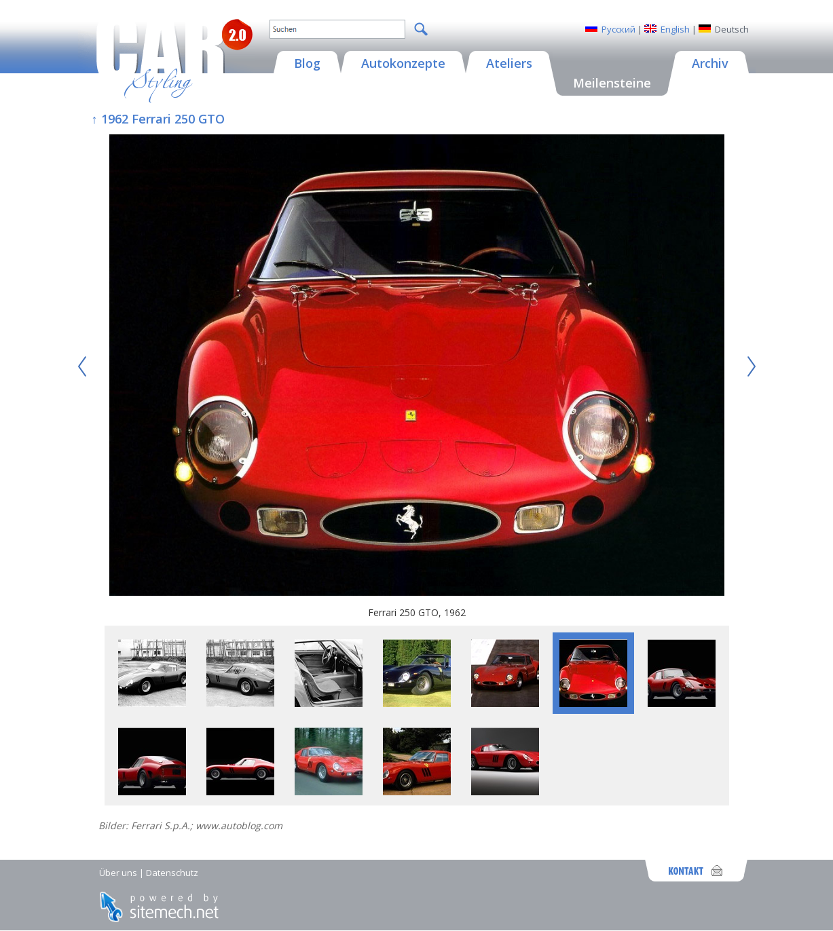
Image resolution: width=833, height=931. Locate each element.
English (675, 29)
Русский (618, 29)
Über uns (118, 873)
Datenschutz (172, 873)
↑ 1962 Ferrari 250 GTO (158, 119)
